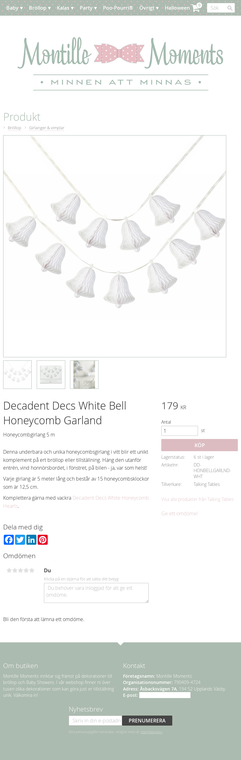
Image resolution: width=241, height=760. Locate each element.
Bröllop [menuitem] (37, 7)
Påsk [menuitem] (30, 23)
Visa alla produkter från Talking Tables (197, 499)
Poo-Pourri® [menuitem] (118, 7)
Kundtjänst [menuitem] (100, 23)
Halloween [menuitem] (177, 7)
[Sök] (230, 8)
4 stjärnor (26, 570)
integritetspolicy (151, 732)
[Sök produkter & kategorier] (221, 8)
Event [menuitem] (49, 23)
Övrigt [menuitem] (146, 7)
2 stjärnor (15, 570)
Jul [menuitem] (16, 23)
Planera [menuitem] (71, 23)
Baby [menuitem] (12, 7)
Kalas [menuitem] (63, 7)
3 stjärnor (20, 570)
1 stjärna (9, 570)
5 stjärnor (32, 570)
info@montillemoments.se (164, 695)
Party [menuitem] (86, 7)
